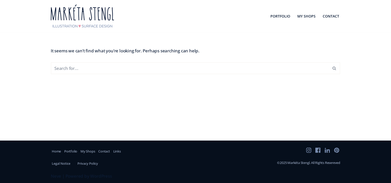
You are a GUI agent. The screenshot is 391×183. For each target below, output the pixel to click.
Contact (331, 16)
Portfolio (280, 16)
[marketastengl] (82, 16)
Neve (56, 176)
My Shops (306, 16)
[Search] (190, 68)
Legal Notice (61, 163)
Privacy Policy (87, 163)
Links (117, 151)
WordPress (101, 176)
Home (56, 151)
